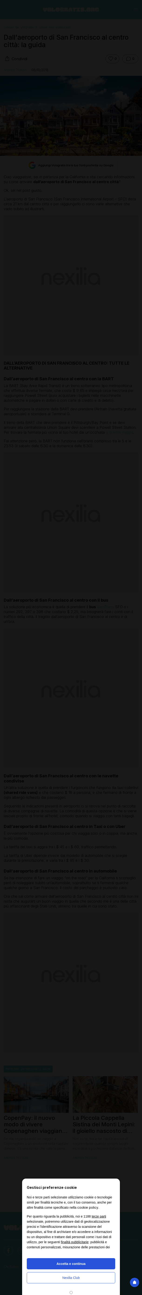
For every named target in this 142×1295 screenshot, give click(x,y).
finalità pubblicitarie (74, 1242)
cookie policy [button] (87, 1207)
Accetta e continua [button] (71, 1264)
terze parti (99, 1216)
